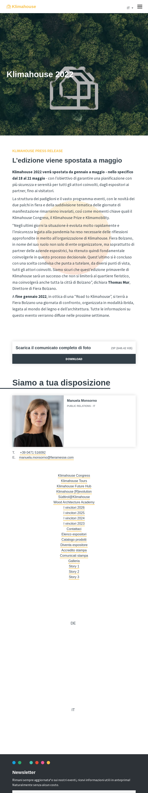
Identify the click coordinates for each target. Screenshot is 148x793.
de (73, 623)
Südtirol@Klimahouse (74, 497)
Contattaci (74, 529)
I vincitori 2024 (73, 518)
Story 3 (74, 577)
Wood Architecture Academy (74, 502)
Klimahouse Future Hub (74, 486)
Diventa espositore (74, 545)
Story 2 (74, 571)
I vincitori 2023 (73, 523)
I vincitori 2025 (73, 513)
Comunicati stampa (74, 555)
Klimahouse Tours (74, 481)
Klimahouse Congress (74, 475)
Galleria (74, 561)
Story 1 (74, 566)
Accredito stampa (74, 550)
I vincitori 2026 (73, 507)
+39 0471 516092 (33, 452)
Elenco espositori (74, 534)
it (129, 8)
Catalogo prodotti (74, 539)
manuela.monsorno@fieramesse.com (46, 457)
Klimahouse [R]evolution (74, 491)
